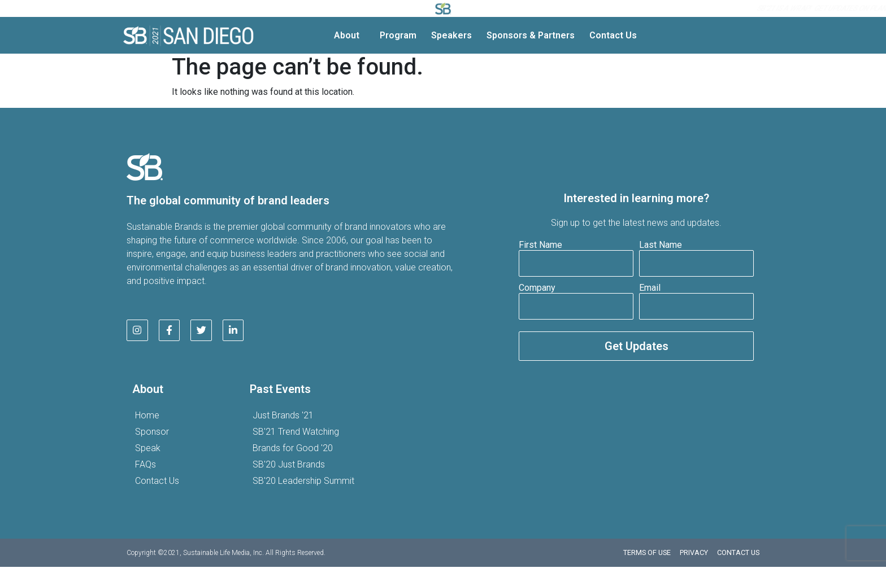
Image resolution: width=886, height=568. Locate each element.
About (349, 35)
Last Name (660, 245)
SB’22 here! (644, 8)
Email (650, 288)
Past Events (280, 390)
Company (537, 288)
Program (398, 35)
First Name (540, 245)
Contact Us (613, 35)
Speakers (451, 35)
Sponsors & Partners (531, 35)
